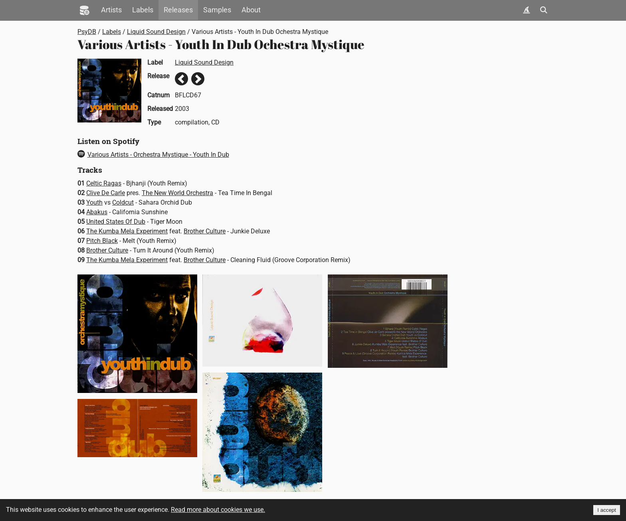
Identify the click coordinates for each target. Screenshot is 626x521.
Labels (142, 10)
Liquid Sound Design (156, 32)
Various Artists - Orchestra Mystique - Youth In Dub (153, 154)
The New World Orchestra (177, 193)
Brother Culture (205, 231)
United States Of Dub (115, 221)
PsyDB (86, 32)
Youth (94, 202)
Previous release (181, 78)
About (251, 10)
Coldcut (123, 202)
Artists (111, 10)
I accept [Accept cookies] (606, 510)
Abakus (96, 212)
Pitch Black (102, 241)
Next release (197, 78)
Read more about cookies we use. (218, 509)
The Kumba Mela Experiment (127, 231)
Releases (178, 10)
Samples (217, 10)
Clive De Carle (105, 193)
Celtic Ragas (103, 183)
